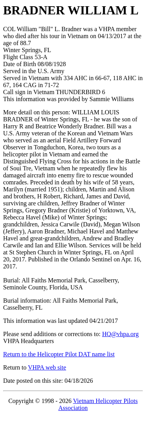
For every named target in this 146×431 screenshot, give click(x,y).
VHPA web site (47, 367)
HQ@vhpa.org (120, 334)
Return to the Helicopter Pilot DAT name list (58, 354)
